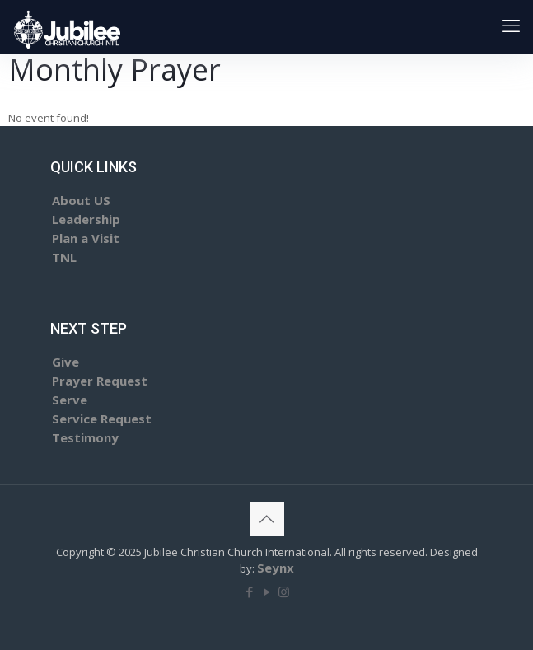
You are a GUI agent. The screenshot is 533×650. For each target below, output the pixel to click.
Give (65, 361)
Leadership (86, 219)
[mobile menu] (511, 25)
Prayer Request (99, 380)
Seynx (275, 567)
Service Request (102, 418)
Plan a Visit (85, 238)
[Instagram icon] (284, 591)
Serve (69, 399)
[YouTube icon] (266, 591)
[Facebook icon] (249, 591)
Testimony (85, 437)
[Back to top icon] (267, 519)
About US (81, 200)
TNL (64, 257)
